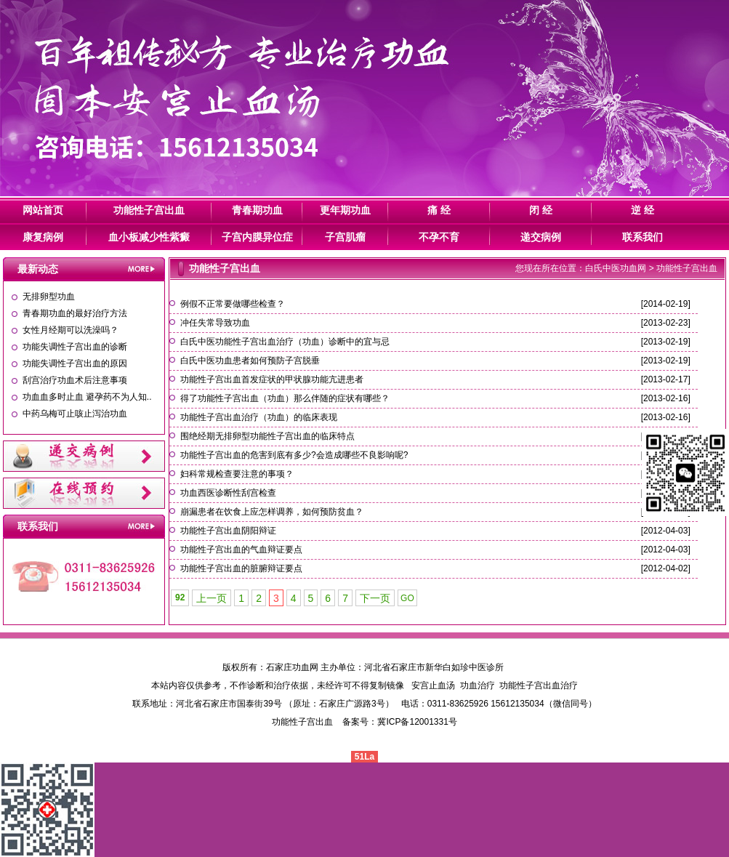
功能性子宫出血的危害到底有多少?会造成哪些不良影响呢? (294, 455)
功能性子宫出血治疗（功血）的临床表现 (258, 417)
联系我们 (642, 237)
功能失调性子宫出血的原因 (75, 363)
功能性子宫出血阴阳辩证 (228, 531)
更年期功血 (345, 210)
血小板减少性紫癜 (149, 237)
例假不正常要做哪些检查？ (232, 304)
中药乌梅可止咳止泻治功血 (75, 414)
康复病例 (43, 237)
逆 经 (642, 210)
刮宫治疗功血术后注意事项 (75, 380)
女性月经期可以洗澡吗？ (70, 330)
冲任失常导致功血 (215, 323)
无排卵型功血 (49, 296)
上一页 (211, 598)
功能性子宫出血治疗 (538, 685)
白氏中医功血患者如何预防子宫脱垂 (250, 360)
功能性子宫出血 (149, 210)
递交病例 (540, 237)
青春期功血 (257, 210)
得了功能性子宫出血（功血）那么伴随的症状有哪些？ (285, 398)
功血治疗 (477, 685)
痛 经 (439, 210)
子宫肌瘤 (345, 237)
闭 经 (540, 210)
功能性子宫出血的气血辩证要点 (241, 549)
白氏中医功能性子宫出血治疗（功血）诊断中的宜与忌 (285, 342)
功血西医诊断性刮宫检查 (228, 493)
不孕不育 (439, 237)
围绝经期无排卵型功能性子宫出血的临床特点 (267, 436)
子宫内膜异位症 (257, 237)
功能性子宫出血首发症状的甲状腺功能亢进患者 (271, 379)
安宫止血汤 (433, 685)
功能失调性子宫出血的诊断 (75, 347)
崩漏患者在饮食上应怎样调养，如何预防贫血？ (271, 512)
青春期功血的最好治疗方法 (75, 313)
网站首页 (43, 210)
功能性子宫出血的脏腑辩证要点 (241, 568)
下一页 (375, 598)
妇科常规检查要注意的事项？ (237, 474)
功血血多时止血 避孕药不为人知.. (87, 397)
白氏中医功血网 (615, 268)
